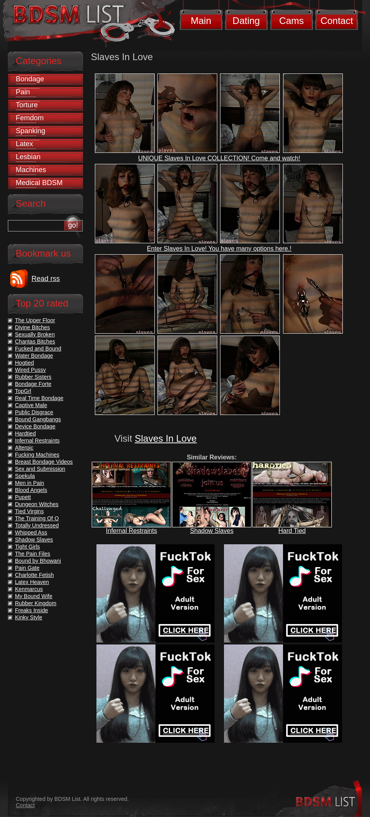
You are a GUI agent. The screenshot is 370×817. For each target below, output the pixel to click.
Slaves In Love (165, 438)
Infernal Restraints (131, 530)
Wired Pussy (30, 370)
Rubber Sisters (33, 377)
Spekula (25, 476)
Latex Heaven (32, 582)
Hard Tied (291, 530)
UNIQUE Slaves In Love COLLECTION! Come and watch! (219, 158)
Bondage (30, 79)
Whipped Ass (31, 532)
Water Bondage (34, 356)
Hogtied (24, 363)
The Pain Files (32, 554)
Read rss (45, 279)
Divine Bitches (32, 327)
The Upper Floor (35, 320)
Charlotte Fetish (34, 575)
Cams (291, 20)
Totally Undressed (37, 525)
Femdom (30, 118)
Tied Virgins (29, 511)
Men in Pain (29, 483)
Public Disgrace (34, 412)
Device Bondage (35, 426)
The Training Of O (37, 518)
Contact (336, 20)
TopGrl (23, 391)
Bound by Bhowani (38, 561)
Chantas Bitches (35, 341)
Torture (27, 105)
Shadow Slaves (211, 530)
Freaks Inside (31, 610)
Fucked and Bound (38, 348)
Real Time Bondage (39, 398)
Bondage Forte (33, 384)
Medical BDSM (39, 183)
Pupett (23, 497)
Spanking (30, 131)
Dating (246, 20)
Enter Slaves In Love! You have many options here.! (219, 248)
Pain (23, 92)
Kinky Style (28, 617)
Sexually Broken (35, 334)
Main (201, 20)
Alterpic (24, 447)
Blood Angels (31, 490)
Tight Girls (27, 546)
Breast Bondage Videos (44, 462)
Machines (31, 170)
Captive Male (31, 405)
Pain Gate (27, 568)
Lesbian (28, 157)
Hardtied (25, 433)
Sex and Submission (40, 469)
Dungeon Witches (37, 504)
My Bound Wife (33, 596)
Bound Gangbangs (38, 419)
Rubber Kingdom (35, 603)
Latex (24, 144)
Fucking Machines (37, 455)
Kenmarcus (29, 589)
